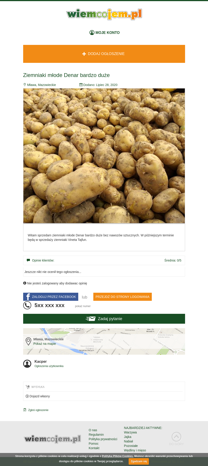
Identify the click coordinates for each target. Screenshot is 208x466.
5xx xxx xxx (63, 305)
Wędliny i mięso (135, 450)
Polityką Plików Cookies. (118, 456)
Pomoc (94, 443)
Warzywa (130, 432)
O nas (93, 430)
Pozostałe (131, 446)
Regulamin (96, 434)
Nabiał (128, 441)
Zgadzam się (139, 461)
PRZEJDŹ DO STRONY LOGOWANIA (123, 297)
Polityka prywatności (103, 439)
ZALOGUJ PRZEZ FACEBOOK (50, 296)
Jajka (127, 437)
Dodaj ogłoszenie (103, 54)
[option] (104, 155)
